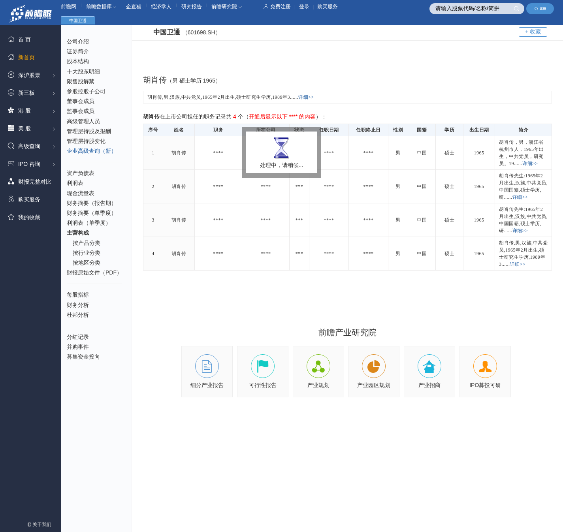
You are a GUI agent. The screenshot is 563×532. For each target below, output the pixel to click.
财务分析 (78, 305)
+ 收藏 (533, 31)
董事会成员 (80, 101)
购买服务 (327, 6)
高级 (540, 9)
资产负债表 (80, 173)
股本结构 (78, 61)
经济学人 (161, 6)
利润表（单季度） (89, 223)
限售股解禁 (80, 81)
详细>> (306, 97)
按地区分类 (86, 262)
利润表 (75, 183)
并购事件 (78, 347)
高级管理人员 (83, 121)
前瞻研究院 (226, 6)
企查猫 (133, 6)
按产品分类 (86, 243)
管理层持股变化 (86, 141)
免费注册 (277, 6)
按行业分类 (86, 253)
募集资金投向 (83, 356)
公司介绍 (78, 41)
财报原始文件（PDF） (94, 272)
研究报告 (191, 6)
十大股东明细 (83, 71)
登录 (304, 6)
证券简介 (78, 51)
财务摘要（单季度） (92, 213)
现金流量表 (80, 193)
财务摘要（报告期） (92, 203)
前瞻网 (68, 6)
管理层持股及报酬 (89, 131)
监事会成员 (80, 111)
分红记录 (78, 337)
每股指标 (78, 294)
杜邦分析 (78, 315)
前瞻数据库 (101, 6)
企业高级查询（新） (92, 151)
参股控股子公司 (86, 91)
